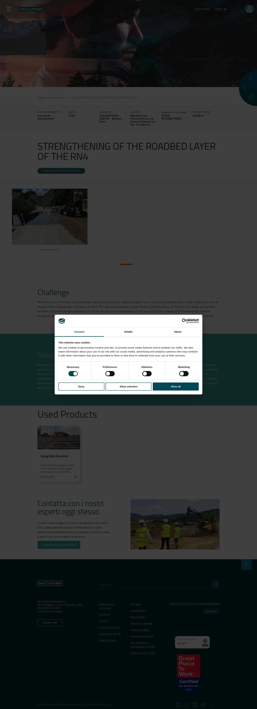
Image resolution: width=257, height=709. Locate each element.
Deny (81, 386)
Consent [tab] (79, 331)
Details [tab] (128, 331)
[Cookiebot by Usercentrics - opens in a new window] (184, 320)
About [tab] (177, 331)
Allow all (176, 386)
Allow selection (128, 386)
